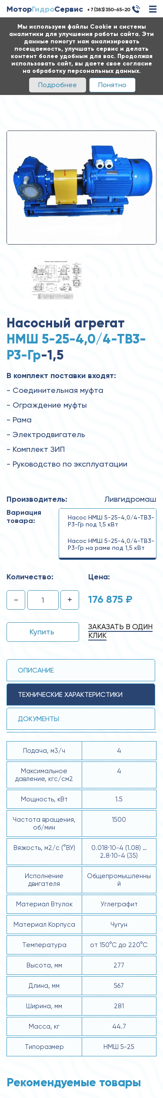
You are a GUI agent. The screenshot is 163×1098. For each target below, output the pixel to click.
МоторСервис (45, 9)
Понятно (112, 85)
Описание (36, 670)
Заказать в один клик (120, 631)
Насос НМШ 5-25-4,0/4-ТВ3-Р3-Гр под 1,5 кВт (111, 521)
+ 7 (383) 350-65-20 (108, 10)
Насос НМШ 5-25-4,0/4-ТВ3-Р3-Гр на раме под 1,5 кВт (111, 544)
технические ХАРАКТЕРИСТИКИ (70, 694)
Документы (38, 719)
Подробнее (57, 85)
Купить (42, 631)
